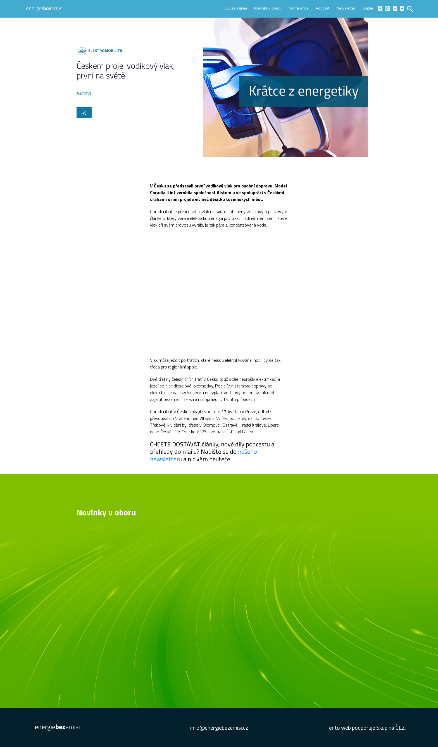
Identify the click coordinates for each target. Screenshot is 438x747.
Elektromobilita (105, 50)
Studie (368, 8)
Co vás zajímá (236, 8)
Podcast (322, 8)
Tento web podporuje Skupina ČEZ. (366, 727)
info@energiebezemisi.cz (219, 727)
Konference (299, 8)
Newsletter (346, 8)
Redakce (84, 93)
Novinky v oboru (268, 8)
